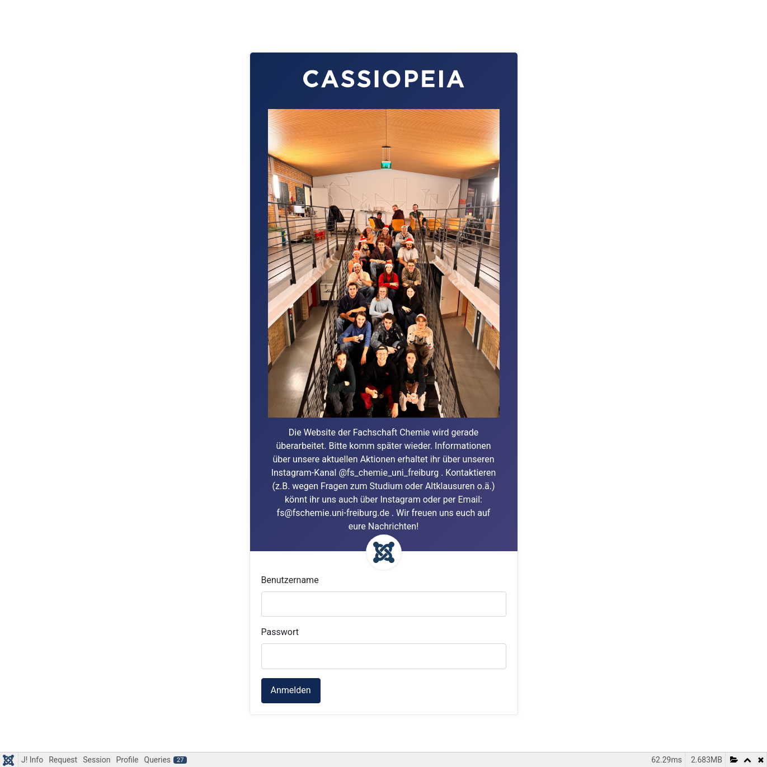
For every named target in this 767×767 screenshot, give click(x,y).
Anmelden (291, 690)
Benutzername (290, 580)
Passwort (280, 632)
